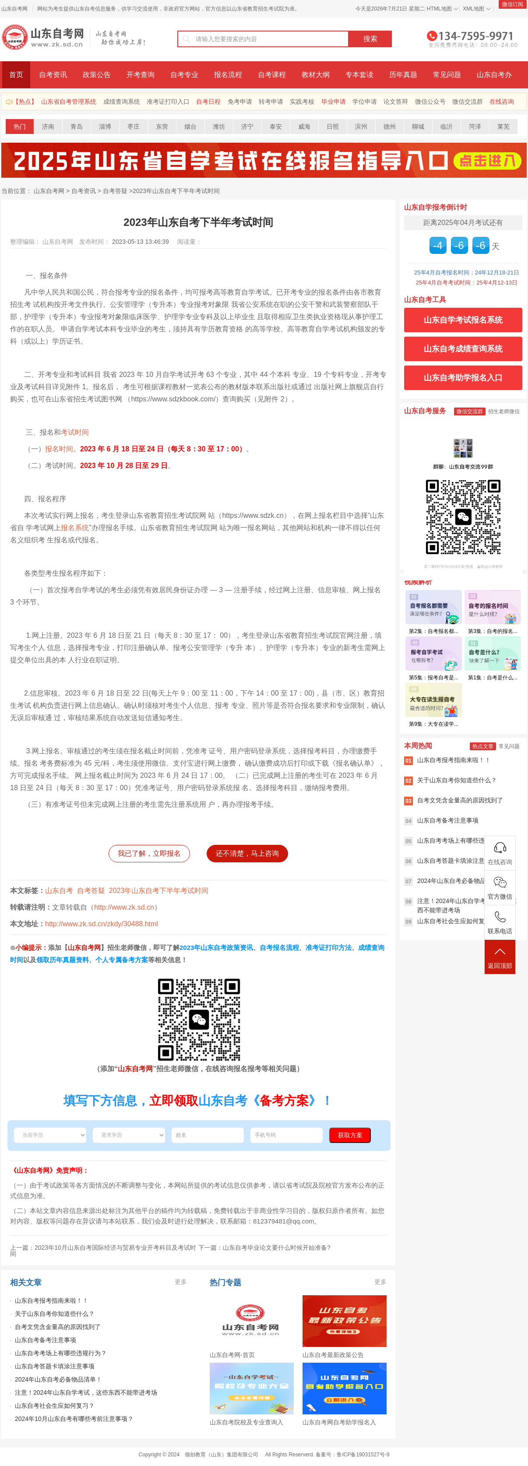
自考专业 (184, 74)
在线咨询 (501, 101)
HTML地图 (439, 9)
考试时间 (75, 432)
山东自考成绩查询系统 (463, 349)
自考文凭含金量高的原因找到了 (58, 1326)
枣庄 (133, 126)
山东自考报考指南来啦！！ (51, 1300)
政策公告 (97, 74)
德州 (390, 126)
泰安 (276, 126)
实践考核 (302, 101)
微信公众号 (430, 101)
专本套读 (359, 74)
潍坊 (219, 126)
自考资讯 (53, 74)
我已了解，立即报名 (149, 853)
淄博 (105, 126)
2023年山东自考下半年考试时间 (176, 190)
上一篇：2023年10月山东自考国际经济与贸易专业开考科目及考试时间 (103, 1250)
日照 (333, 126)
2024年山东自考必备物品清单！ (58, 1379)
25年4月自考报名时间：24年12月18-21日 (466, 272)
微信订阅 (512, 4)
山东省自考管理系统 (68, 101)
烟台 (190, 126)
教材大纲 (316, 74)
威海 (304, 126)
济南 (48, 126)
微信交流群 (467, 101)
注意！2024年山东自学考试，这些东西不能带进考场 (86, 1392)
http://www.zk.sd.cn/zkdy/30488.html (101, 924)
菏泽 (475, 126)
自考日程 (208, 101)
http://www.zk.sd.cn (124, 907)
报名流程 (228, 74)
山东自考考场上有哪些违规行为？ (61, 1353)
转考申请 (271, 101)
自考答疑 (115, 190)
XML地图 (473, 9)
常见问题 (447, 74)
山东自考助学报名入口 (463, 377)
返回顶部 (500, 957)
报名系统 (75, 527)
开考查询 (141, 74)
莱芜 (503, 126)
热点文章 (482, 746)
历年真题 (403, 74)
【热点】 (25, 101)
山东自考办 (494, 74)
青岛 (76, 126)
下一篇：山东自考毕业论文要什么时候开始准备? (264, 1247)
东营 (162, 126)
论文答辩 (396, 101)
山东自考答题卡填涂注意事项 (55, 1366)
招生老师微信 (504, 411)
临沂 (446, 126)
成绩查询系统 (121, 101)
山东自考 (59, 890)
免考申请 (240, 101)
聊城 (418, 126)
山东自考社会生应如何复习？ (55, 1405)
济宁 (247, 126)
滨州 (361, 126)
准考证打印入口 (168, 101)
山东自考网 (14, 9)
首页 (16, 74)
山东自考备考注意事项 (45, 1339)
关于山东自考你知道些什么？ (55, 1313)
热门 (20, 126)
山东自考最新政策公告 (333, 1354)
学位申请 (364, 101)
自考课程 (272, 74)
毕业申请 (333, 101)
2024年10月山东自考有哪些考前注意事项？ (74, 1418)
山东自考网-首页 (232, 1354)
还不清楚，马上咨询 (247, 853)
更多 (181, 1282)
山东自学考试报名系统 (463, 320)
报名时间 (59, 449)
